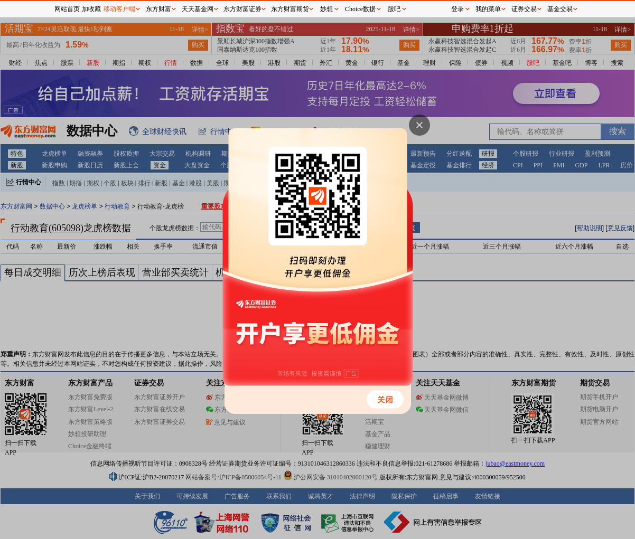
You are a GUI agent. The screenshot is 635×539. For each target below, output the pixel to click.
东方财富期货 (290, 9)
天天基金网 (197, 9)
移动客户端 (119, 9)
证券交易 (524, 9)
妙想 (326, 9)
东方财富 (158, 9)
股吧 (394, 9)
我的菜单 (488, 9)
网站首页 (67, 9)
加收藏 (91, 9)
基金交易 (560, 9)
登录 (457, 9)
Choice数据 (360, 9)
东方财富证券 (242, 9)
